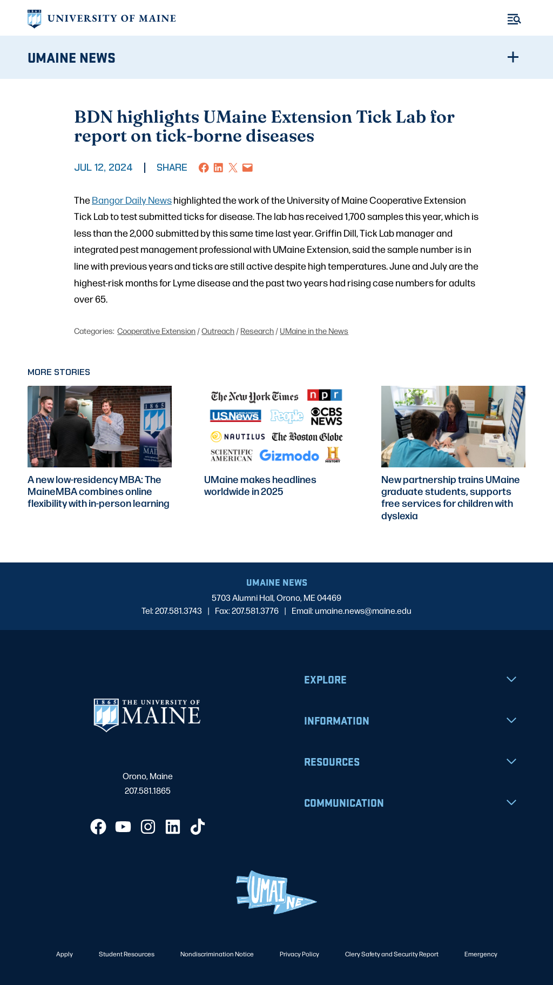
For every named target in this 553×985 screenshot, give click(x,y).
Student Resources (126, 953)
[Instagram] (148, 827)
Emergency (480, 953)
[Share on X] (233, 168)
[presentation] (100, 426)
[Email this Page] (247, 168)
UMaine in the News (314, 330)
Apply (64, 953)
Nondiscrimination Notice (217, 953)
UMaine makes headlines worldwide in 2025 (260, 485)
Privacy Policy (299, 953)
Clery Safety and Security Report (392, 953)
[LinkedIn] (173, 827)
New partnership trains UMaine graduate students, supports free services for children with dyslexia (450, 497)
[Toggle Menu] (514, 19)
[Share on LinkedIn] (218, 168)
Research (257, 330)
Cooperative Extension (156, 330)
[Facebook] (98, 827)
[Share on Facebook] (204, 168)
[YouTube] (123, 827)
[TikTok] (198, 827)
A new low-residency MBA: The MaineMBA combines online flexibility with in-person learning (99, 491)
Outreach (217, 330)
